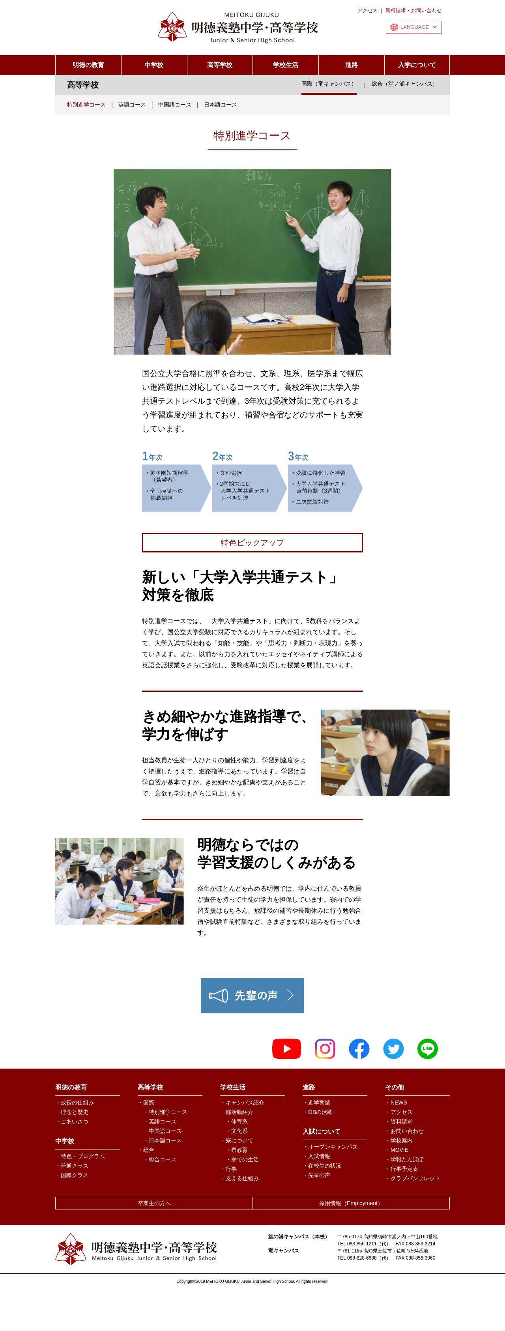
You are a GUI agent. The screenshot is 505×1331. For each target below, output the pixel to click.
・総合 (146, 1150)
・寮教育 (237, 1150)
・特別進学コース (165, 1112)
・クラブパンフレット (412, 1178)
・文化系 (237, 1131)
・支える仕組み (239, 1178)
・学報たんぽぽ (404, 1159)
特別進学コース (86, 104)
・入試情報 (316, 1156)
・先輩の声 (316, 1175)
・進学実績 (316, 1102)
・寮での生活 (242, 1159)
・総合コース (159, 1159)
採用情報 (351, 1203)
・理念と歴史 (71, 1112)
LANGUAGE (418, 27)
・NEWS (396, 1102)
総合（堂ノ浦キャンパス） (405, 83)
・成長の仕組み (74, 1102)
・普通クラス (71, 1166)
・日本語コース (162, 1140)
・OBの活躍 (318, 1112)
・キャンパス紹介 (242, 1102)
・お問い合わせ (404, 1131)
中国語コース (174, 104)
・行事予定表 (401, 1169)
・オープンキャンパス (330, 1147)
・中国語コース (162, 1131)
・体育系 (237, 1121)
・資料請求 (399, 1121)
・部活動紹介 (236, 1112)
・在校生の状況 (322, 1166)
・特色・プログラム (80, 1156)
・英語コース (159, 1121)
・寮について (236, 1140)
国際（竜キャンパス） (329, 83)
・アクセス (399, 1112)
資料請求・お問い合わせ (413, 10)
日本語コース (220, 104)
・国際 (146, 1102)
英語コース (132, 104)
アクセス (367, 10)
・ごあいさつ (71, 1121)
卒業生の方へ (154, 1203)
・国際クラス (71, 1175)
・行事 (228, 1169)
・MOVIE (396, 1150)
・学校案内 (399, 1140)
